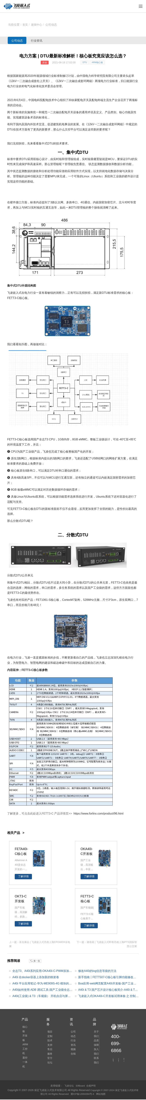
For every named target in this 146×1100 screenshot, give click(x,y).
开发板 (25, 1031)
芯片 (113, 202)
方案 (123, 458)
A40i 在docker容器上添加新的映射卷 (35, 976)
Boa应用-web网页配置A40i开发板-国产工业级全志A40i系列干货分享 (107, 983)
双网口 (129, 599)
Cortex (66, 599)
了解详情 (23, 876)
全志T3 (43, 439)
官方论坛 (49, 1064)
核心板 (25, 1026)
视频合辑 (72, 1054)
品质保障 (95, 1044)
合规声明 (92, 1086)
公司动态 (52, 24)
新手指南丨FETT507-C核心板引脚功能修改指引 (107, 977)
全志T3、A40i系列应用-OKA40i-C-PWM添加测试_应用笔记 (42, 971)
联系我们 (95, 1064)
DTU (85, 62)
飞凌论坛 (68, 1086)
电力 (88, 75)
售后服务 (49, 1054)
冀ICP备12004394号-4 (86, 1094)
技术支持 (49, 1044)
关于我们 (95, 1034)
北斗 (121, 202)
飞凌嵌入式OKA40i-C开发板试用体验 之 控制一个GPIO (108, 996)
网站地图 (105, 1094)
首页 (25, 24)
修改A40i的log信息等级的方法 (97, 970)
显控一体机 (25, 1049)
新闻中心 (37, 24)
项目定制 (49, 1034)
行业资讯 (45, 40)
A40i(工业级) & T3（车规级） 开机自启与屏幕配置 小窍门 (41, 996)
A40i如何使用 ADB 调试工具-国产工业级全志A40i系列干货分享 (42, 990)
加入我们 (95, 1054)
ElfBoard (80, 1086)
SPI (29, 477)
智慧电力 (21, 662)
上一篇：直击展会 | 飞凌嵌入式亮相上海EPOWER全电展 (39, 943)
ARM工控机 (25, 1039)
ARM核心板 (97, 62)
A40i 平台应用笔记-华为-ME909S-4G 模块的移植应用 (42, 983)
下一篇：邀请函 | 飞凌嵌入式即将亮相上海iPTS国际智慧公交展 (107, 943)
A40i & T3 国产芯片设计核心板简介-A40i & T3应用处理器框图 (107, 990)
